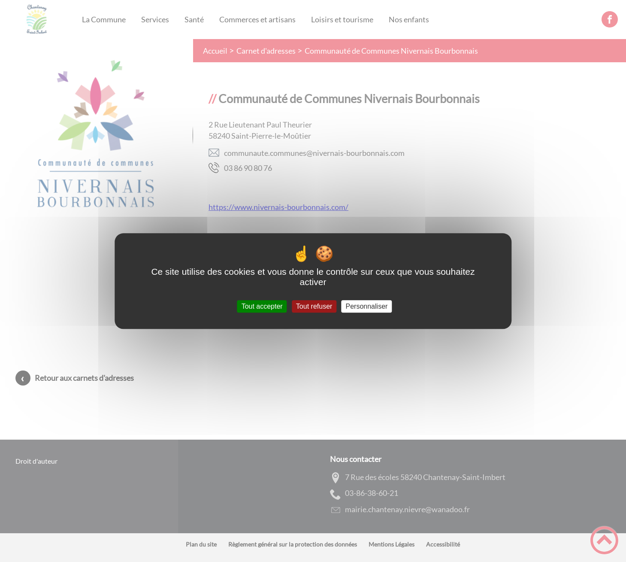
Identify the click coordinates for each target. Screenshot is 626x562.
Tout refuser (314, 306)
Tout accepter (262, 306)
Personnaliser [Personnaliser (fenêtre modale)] (367, 306)
